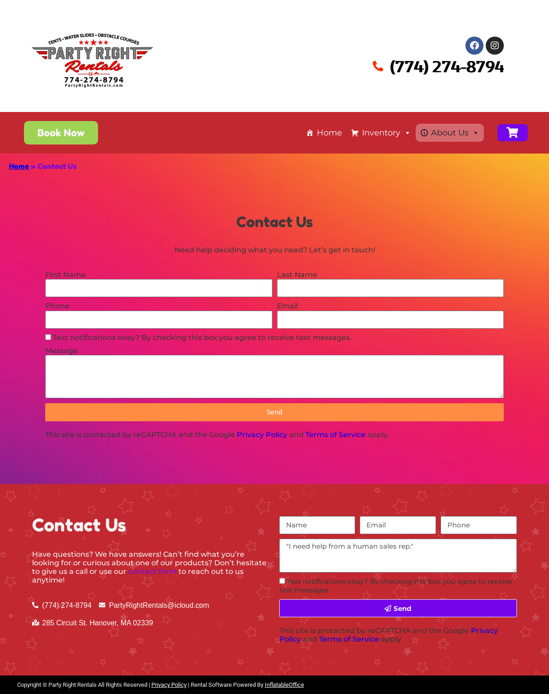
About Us (455, 133)
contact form (152, 571)
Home (329, 133)
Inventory (386, 133)
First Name (65, 274)
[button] (61, 132)
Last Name (297, 274)
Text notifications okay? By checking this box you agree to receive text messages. (202, 337)
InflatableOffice (284, 684)
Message (61, 350)
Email (287, 306)
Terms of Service (335, 434)
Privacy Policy (262, 434)
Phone (57, 306)
